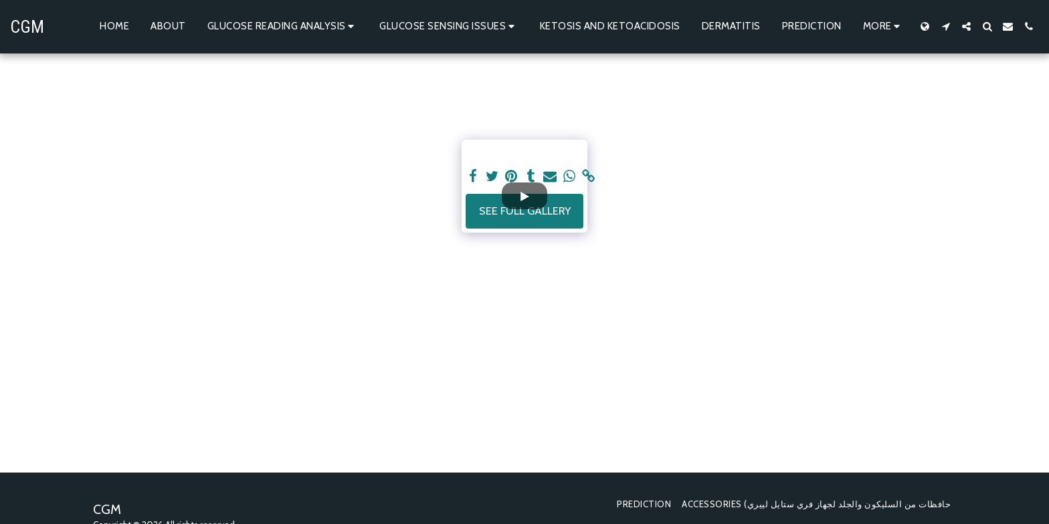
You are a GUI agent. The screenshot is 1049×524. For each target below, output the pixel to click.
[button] (283, 27)
